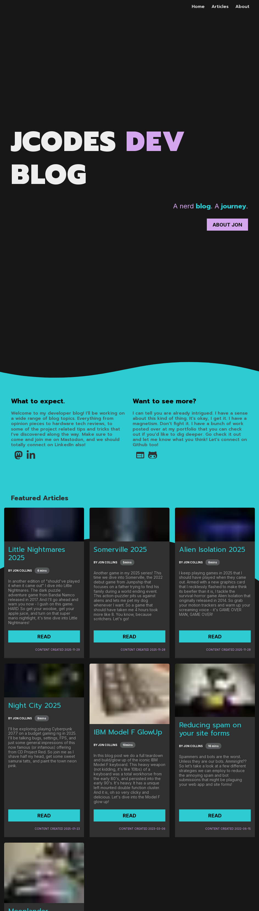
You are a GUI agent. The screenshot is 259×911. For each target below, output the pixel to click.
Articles (220, 6)
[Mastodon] (17, 458)
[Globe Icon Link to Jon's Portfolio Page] (139, 458)
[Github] (151, 458)
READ (44, 636)
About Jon (227, 225)
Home (198, 6)
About (242, 6)
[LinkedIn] (29, 458)
